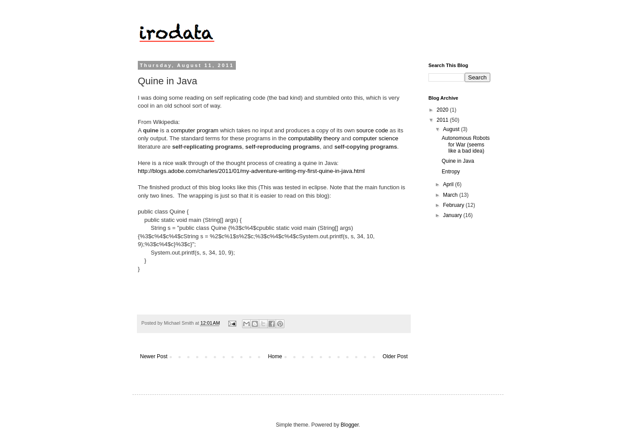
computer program (195, 130)
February (454, 205)
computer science (375, 138)
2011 (443, 120)
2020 (443, 110)
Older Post (395, 356)
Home (275, 356)
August (452, 129)
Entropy (451, 172)
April (449, 184)
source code (372, 130)
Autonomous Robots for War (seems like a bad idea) (466, 144)
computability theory (314, 138)
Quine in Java (458, 161)
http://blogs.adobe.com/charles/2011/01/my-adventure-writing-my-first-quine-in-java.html (251, 171)
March (451, 195)
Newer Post (153, 356)
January (453, 215)
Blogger (350, 425)
